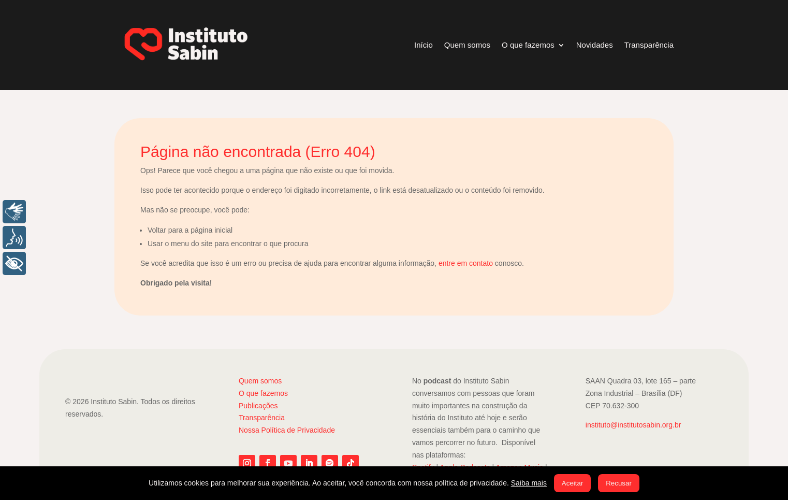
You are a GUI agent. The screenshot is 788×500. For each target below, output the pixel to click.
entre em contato (466, 263)
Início (423, 44)
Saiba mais (529, 483)
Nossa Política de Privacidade (287, 430)
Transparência (649, 44)
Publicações (258, 406)
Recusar (619, 483)
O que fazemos (528, 44)
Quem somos (467, 44)
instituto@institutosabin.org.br (633, 425)
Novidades (594, 44)
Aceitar (572, 483)
